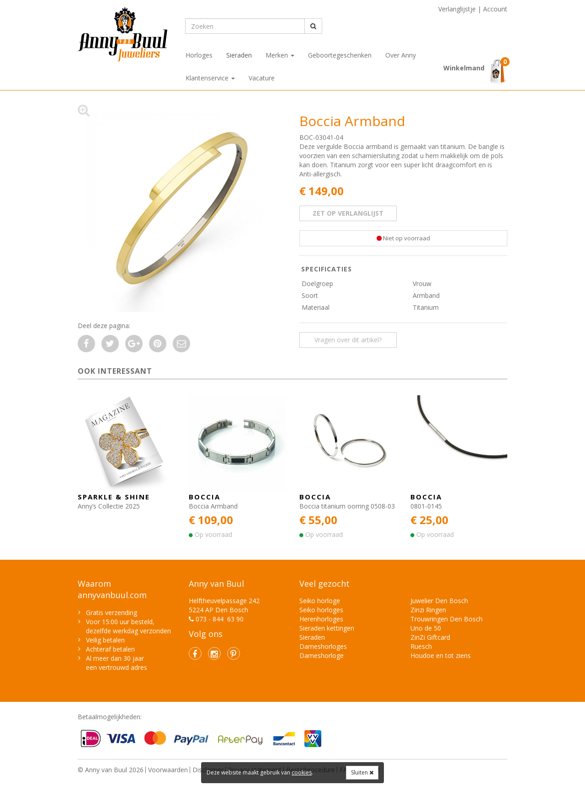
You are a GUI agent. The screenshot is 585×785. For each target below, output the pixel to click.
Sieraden (239, 55)
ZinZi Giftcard (430, 637)
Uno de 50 (425, 628)
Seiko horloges (321, 609)
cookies (302, 772)
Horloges (199, 55)
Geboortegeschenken (340, 55)
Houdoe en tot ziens (440, 655)
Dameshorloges (323, 646)
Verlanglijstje (457, 9)
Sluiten (362, 772)
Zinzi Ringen (428, 609)
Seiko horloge (319, 600)
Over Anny (400, 55)
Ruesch (421, 646)
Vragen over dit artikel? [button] (348, 339)
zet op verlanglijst (348, 213)
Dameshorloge (321, 655)
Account (495, 9)
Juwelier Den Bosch (439, 600)
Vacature (262, 78)
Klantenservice (210, 78)
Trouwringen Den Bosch (446, 619)
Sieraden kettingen (326, 628)
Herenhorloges (321, 619)
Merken (280, 55)
